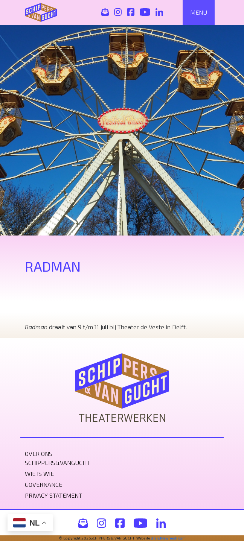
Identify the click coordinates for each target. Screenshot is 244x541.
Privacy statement (53, 495)
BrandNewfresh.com (168, 538)
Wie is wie (39, 473)
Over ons (38, 453)
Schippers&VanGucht (57, 462)
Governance (43, 484)
